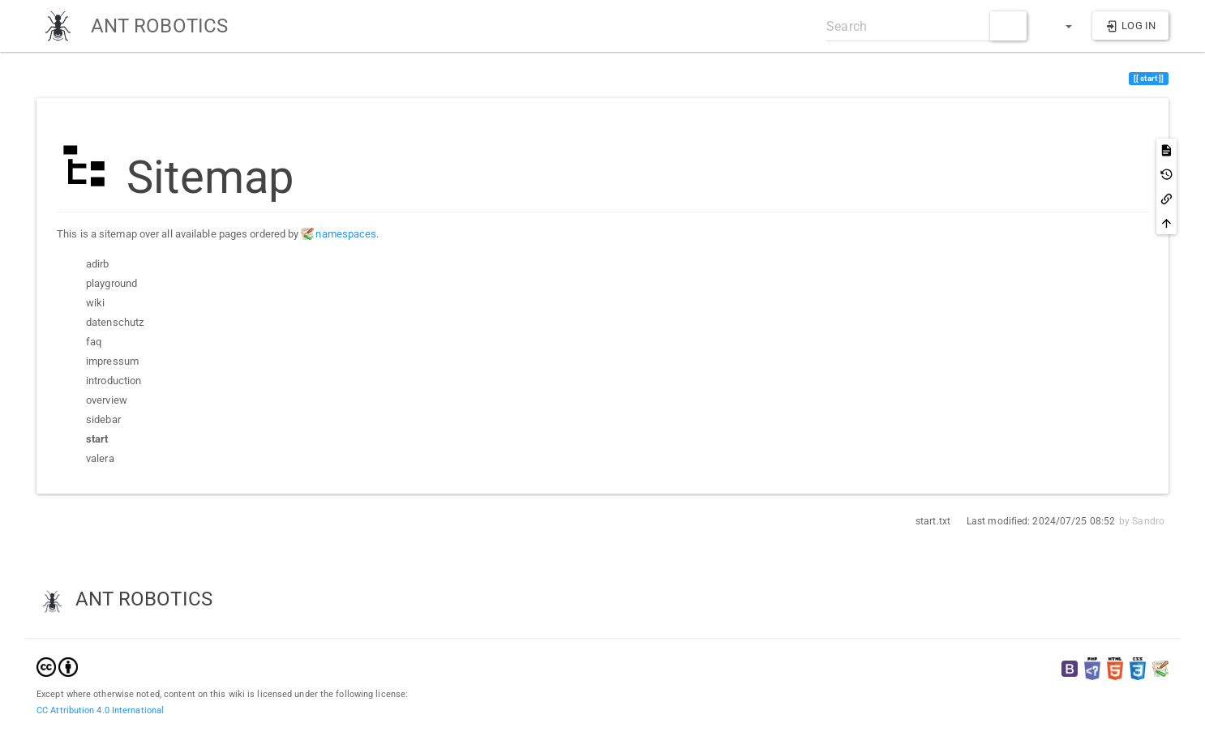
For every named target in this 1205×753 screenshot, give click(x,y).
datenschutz (115, 322)
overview (106, 400)
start (97, 438)
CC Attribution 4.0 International (100, 710)
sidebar (103, 419)
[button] (1061, 26)
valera (100, 458)
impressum (112, 361)
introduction (113, 380)
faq (93, 342)
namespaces (345, 234)
